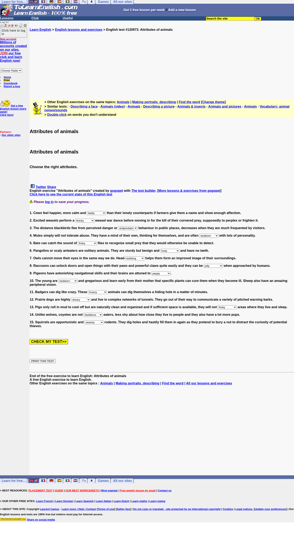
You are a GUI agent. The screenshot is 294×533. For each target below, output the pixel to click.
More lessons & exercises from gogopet (189, 190)
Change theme (213, 102)
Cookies (228, 509)
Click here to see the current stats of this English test (71, 194)
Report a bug (12, 86)
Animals (123, 102)
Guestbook (11, 83)
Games (103, 480)
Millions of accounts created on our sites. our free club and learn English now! (13, 51)
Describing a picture (159, 106)
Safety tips (123, 509)
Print (7, 80)
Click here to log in (13, 32)
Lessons (6, 18)
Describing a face (84, 106)
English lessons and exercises (78, 29)
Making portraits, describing (154, 102)
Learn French (44, 501)
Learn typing (157, 501)
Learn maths (139, 501)
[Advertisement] (161, 60)
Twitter (41, 187)
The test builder (143, 190)
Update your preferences (270, 509)
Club (35, 18)
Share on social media (41, 519)
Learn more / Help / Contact (79, 509)
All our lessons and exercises (209, 383)
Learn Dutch (121, 501)
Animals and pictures (224, 106)
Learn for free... (13, 480)
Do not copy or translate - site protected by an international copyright (176, 509)
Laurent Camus (49, 509)
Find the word (189, 102)
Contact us (165, 490)
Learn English (40, 29)
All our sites (122, 480)
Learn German (64, 501)
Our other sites (11, 135)
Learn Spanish (84, 501)
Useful (68, 18)
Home (7, 77)
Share (51, 187)
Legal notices (243, 509)
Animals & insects (191, 106)
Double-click (57, 114)
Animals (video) (112, 106)
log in (49, 202)
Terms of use (106, 509)
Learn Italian (103, 501)
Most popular (109, 490)
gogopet (116, 190)
